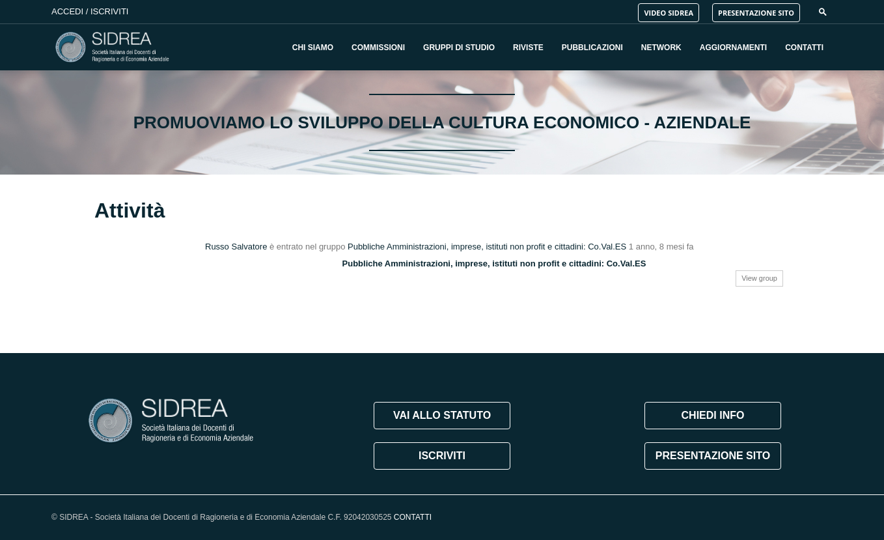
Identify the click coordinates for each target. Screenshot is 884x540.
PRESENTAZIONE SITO (756, 13)
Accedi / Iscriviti (89, 11)
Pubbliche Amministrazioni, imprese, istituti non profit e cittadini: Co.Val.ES (487, 246)
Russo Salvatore (236, 246)
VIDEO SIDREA (668, 13)
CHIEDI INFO (713, 415)
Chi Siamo (312, 47)
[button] (823, 11)
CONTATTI (413, 517)
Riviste (528, 47)
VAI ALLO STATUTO (442, 415)
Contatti (804, 47)
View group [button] (759, 278)
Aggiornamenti (733, 47)
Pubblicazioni (592, 47)
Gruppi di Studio (459, 47)
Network (661, 47)
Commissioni (378, 47)
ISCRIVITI (442, 455)
